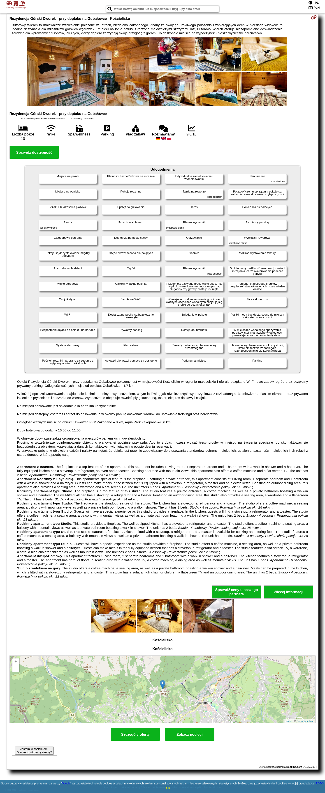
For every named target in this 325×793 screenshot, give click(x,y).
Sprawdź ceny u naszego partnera (236, 592)
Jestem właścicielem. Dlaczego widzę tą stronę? (34, 750)
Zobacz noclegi (189, 734)
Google (66, 783)
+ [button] (15, 661)
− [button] (15, 668)
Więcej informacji (288, 592)
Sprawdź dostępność (34, 152)
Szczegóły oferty (135, 734)
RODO (320, 783)
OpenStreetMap (305, 721)
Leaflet (288, 721)
